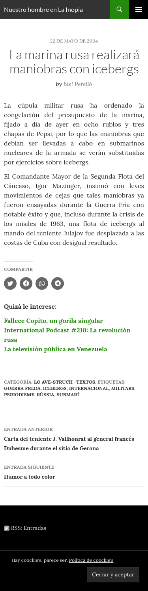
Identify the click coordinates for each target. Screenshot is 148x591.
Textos (85, 382)
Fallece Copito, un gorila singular (53, 320)
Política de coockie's (91, 560)
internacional (89, 388)
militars (123, 388)
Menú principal (138, 9)
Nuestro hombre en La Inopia (43, 9)
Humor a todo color (74, 471)
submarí (67, 394)
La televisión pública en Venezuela (55, 349)
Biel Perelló (78, 84)
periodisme (19, 394)
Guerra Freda (22, 388)
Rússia (45, 394)
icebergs (55, 388)
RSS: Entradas (25, 527)
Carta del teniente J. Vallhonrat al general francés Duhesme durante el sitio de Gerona (74, 438)
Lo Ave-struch (53, 382)
